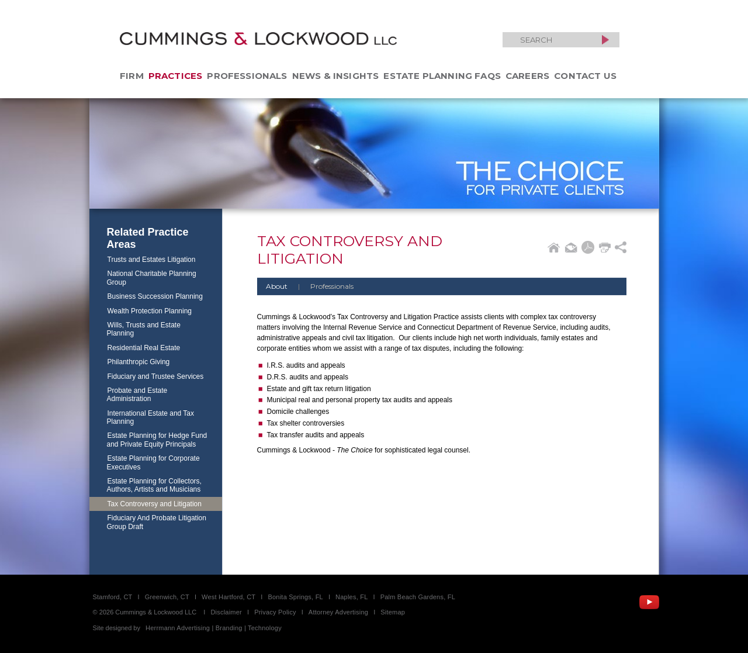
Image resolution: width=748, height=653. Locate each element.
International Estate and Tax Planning (151, 417)
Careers (527, 75)
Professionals (247, 75)
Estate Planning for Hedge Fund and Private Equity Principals (157, 439)
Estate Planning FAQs (442, 75)
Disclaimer (226, 612)
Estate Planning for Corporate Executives (153, 462)
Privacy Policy (275, 612)
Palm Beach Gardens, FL (417, 596)
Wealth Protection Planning (150, 311)
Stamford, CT (113, 596)
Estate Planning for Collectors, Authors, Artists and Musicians (154, 485)
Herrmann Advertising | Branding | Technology (214, 627)
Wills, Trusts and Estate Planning (144, 329)
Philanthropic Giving (139, 362)
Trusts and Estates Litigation (152, 259)
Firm (132, 75)
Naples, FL (351, 596)
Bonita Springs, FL (295, 596)
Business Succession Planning (155, 296)
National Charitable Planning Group (151, 278)
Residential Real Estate (144, 348)
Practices (175, 75)
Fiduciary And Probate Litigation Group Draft (156, 522)
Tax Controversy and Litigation (155, 504)
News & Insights (335, 75)
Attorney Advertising (338, 612)
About (277, 286)
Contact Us (585, 75)
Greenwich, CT (167, 596)
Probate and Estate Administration (137, 394)
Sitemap (392, 612)
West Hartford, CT (228, 596)
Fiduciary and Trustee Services (156, 376)
